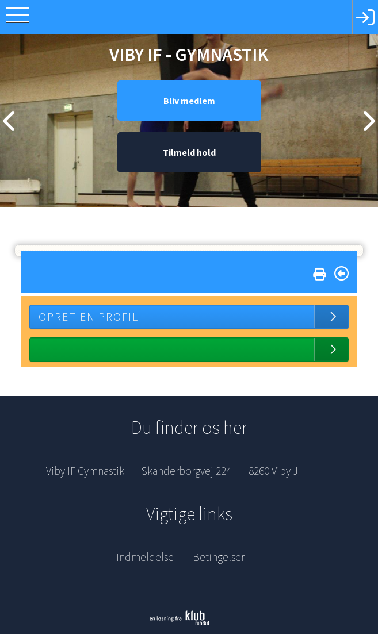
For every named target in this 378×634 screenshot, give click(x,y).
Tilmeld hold (189, 152)
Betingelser (219, 557)
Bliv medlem (189, 100)
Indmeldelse (145, 557)
